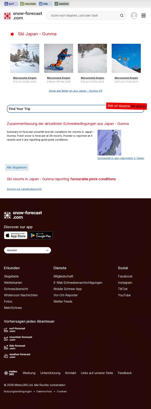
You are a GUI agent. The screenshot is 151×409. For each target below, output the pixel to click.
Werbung (29, 373)
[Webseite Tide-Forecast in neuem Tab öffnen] (45, 3)
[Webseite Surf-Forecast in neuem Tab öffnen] (11, 3)
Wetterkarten (13, 283)
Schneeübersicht (16, 289)
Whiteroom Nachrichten (21, 295)
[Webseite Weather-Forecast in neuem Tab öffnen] (62, 3)
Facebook (125, 276)
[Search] (122, 15)
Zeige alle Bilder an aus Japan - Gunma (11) (75, 90)
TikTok (123, 289)
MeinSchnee (13, 308)
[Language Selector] (27, 250)
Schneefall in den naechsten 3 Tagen (121, 158)
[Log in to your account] (134, 15)
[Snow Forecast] (23, 15)
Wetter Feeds (62, 301)
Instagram (125, 283)
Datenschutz (44, 391)
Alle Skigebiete (17, 167)
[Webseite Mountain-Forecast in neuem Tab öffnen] (28, 3)
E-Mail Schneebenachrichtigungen (77, 283)
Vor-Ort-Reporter (65, 295)
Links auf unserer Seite (97, 373)
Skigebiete (11, 276)
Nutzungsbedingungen (18, 391)
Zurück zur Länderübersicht (24, 188)
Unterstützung (50, 373)
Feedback (125, 373)
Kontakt (70, 373)
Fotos (8, 301)
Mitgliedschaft (63, 276)
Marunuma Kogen (25, 77)
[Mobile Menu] (143, 15)
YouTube (124, 295)
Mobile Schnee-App (67, 289)
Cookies (62, 391)
